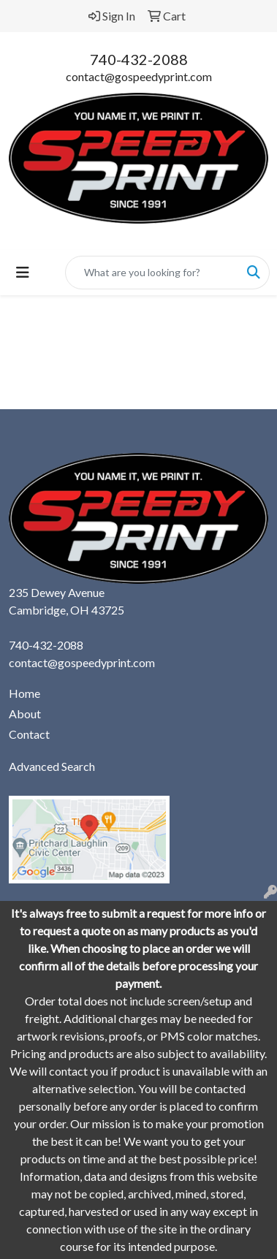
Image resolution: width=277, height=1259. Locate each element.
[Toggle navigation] (22, 272)
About (25, 713)
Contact (29, 734)
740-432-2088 (139, 59)
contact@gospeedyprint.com (139, 76)
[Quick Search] (152, 272)
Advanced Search (52, 766)
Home (24, 693)
